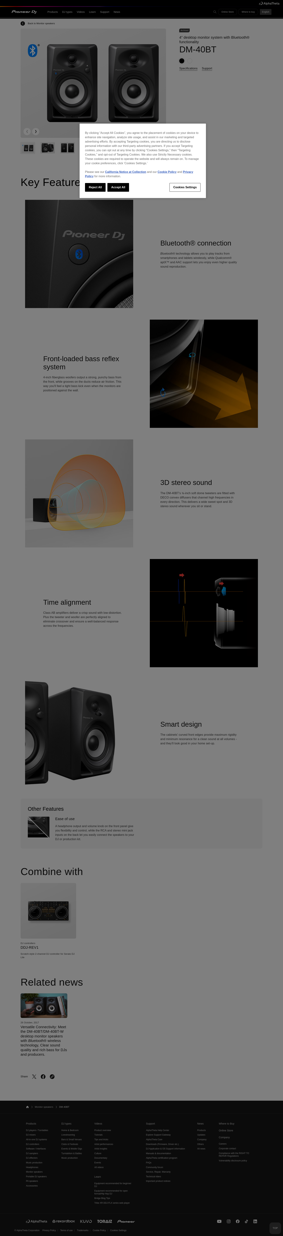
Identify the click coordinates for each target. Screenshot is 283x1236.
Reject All (95, 187)
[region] (143, 161)
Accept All (118, 187)
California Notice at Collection (125, 171)
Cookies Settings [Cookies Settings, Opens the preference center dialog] (185, 187)
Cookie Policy (167, 171)
